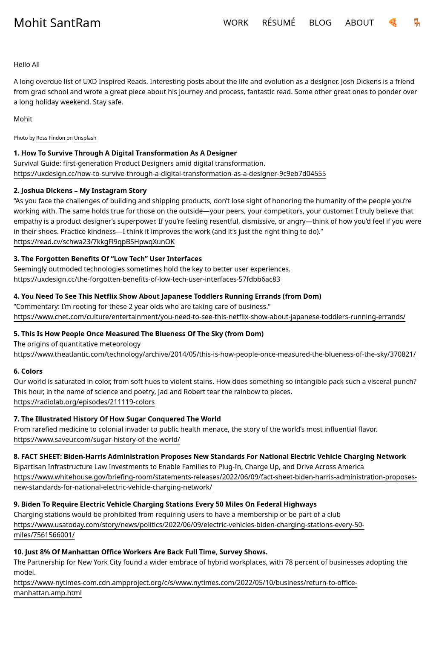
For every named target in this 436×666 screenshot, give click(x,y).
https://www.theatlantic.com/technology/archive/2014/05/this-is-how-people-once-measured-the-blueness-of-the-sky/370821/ (215, 354)
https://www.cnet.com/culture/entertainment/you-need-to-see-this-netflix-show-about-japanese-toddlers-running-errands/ (210, 316)
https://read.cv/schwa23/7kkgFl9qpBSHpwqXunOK (94, 241)
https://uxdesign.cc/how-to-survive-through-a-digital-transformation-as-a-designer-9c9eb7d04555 (170, 173)
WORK (236, 22)
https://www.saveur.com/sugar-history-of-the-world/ (97, 439)
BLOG (320, 22)
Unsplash (85, 137)
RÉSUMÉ (278, 22)
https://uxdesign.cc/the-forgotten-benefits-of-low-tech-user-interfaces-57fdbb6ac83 (147, 279)
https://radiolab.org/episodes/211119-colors (84, 402)
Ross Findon (50, 137)
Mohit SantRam (57, 22)
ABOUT (359, 22)
